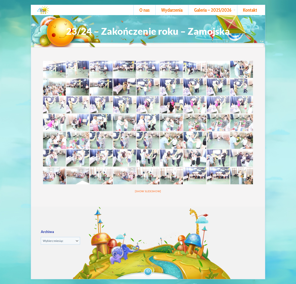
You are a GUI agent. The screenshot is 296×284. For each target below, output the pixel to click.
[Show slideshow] (148, 191)
